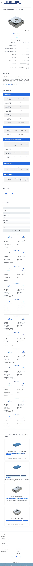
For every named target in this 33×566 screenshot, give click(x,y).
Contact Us (18, 549)
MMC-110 (10, 84)
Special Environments (5, 540)
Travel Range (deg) (6, 210)
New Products (3, 534)
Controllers (3, 538)
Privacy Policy (3, 551)
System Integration (4, 541)
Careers (17, 551)
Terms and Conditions (5, 549)
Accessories (3, 543)
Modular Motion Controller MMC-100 (17, 451)
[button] (25, 30)
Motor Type (5, 206)
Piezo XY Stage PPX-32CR (17, 519)
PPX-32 (4, 81)
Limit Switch (5, 220)
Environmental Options (7, 225)
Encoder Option (6, 215)
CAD (16, 37)
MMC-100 (5, 84)
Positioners (3, 536)
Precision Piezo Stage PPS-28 (17, 496)
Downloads (16, 35)
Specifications (16, 33)
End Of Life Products (5, 545)
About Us (18, 553)
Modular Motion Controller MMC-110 (17, 474)
